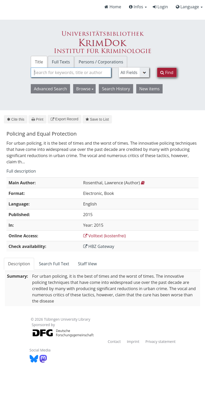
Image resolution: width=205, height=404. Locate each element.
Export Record (64, 119)
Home (112, 7)
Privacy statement (161, 341)
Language (189, 7)
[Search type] (134, 72)
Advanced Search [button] (50, 89)
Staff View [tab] (87, 264)
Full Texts (61, 62)
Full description (21, 171)
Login (160, 7)
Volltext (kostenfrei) (104, 236)
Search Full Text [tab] (54, 264)
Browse (85, 89)
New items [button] (149, 89)
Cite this (15, 119)
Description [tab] (19, 264)
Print (37, 119)
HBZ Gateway (98, 246)
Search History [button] (116, 89)
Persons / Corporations (101, 62)
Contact (114, 341)
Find (166, 72)
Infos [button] (138, 7)
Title (39, 62)
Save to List (97, 119)
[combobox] (71, 72)
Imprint (133, 341)
